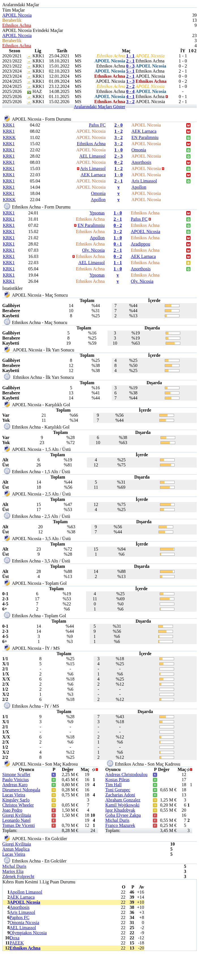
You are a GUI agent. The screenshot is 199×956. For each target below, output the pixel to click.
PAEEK (17, 942)
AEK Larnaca (143, 131)
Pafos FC (97, 125)
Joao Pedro (12, 810)
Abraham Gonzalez (122, 800)
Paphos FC (19, 917)
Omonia (138, 149)
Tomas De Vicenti (18, 825)
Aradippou (140, 244)
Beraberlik (12, 20)
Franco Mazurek (120, 825)
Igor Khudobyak (120, 810)
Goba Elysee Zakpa (123, 815)
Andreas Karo (14, 784)
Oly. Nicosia (93, 250)
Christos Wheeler (18, 805)
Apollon (138, 187)
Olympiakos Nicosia (28, 932)
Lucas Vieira (13, 794)
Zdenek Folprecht (18, 876)
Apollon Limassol (26, 892)
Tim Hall (113, 784)
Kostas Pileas (117, 779)
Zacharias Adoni (120, 794)
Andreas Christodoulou (126, 774)
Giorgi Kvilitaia (16, 815)
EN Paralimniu (145, 137)
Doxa (15, 937)
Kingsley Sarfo (15, 800)
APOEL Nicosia (17, 15)
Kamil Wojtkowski (122, 805)
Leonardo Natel (16, 820)
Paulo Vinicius (15, 779)
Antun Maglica (15, 849)
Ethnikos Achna (16, 25)
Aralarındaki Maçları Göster (99, 106)
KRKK (9, 137)
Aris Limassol (93, 168)
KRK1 (9, 125)
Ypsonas (97, 212)
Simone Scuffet (16, 774)
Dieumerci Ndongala (21, 789)
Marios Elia (12, 871)
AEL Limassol (92, 156)
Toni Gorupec (117, 789)
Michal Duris (117, 820)
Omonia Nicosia (24, 922)
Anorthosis (141, 162)
